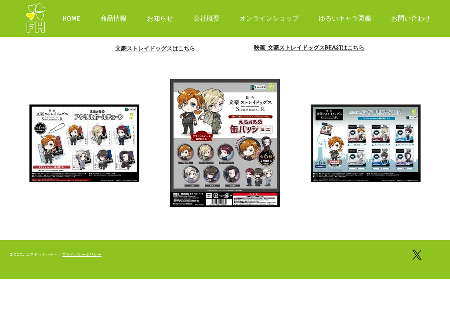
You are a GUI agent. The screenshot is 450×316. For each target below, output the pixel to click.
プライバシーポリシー (82, 254)
